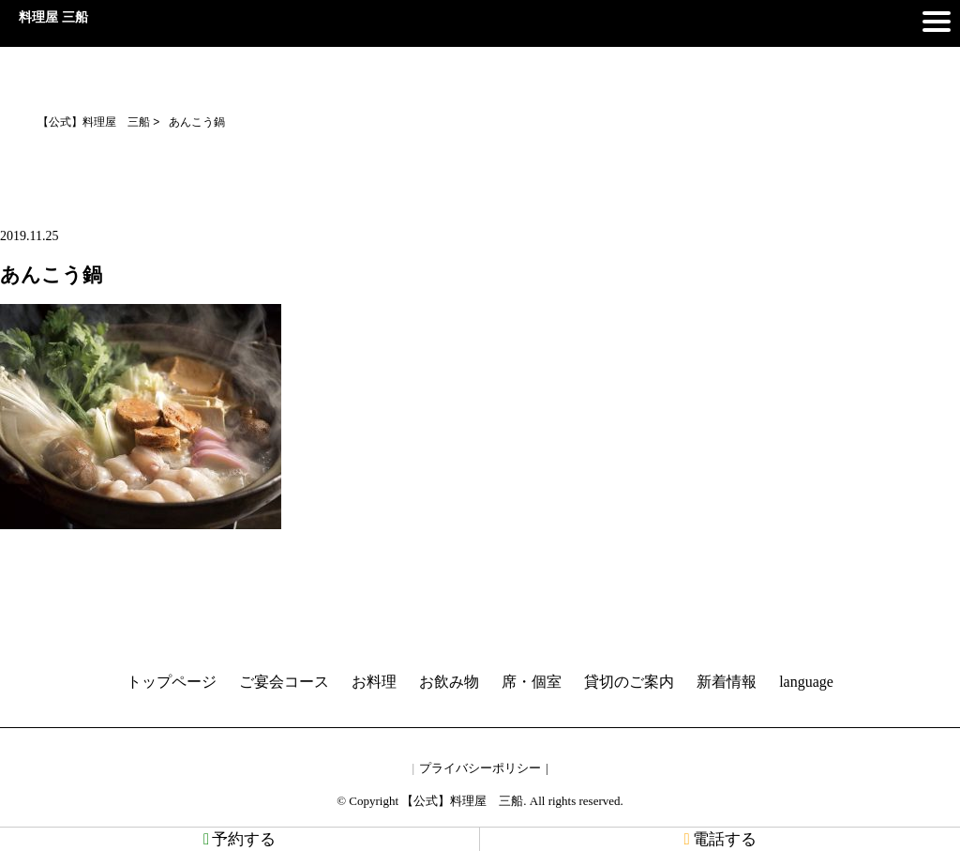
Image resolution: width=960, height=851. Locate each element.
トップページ (172, 682)
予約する (239, 839)
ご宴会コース (284, 682)
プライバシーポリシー (480, 768)
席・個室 (532, 682)
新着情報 (727, 682)
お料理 (374, 682)
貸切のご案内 (629, 682)
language (806, 682)
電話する (719, 839)
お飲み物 (449, 682)
